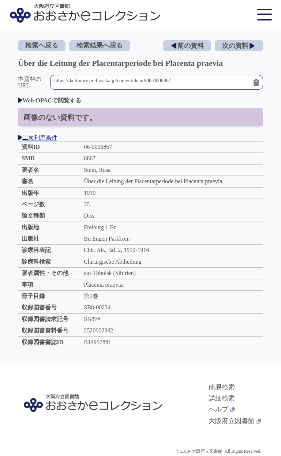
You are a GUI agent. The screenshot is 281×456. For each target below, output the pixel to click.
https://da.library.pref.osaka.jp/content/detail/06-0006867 (152, 82)
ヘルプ (222, 409)
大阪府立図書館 (235, 421)
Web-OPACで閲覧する (49, 100)
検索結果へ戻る (99, 45)
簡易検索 (222, 387)
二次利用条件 (37, 138)
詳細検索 (222, 398)
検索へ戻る (41, 45)
